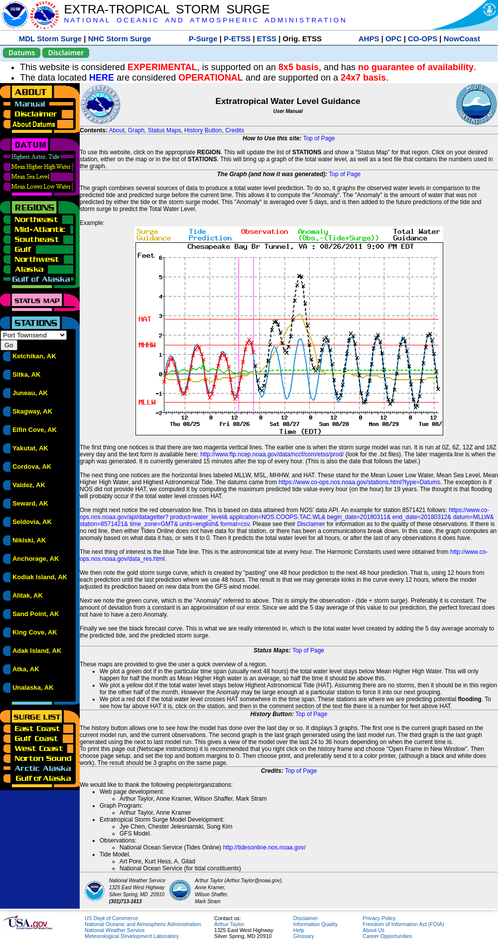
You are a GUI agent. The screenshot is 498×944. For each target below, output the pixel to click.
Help (298, 930)
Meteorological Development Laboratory (132, 936)
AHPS (369, 38)
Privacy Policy (379, 918)
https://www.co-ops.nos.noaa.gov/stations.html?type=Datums (360, 482)
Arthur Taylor (229, 924)
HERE (101, 78)
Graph (136, 130)
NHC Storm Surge (119, 38)
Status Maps (164, 130)
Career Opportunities (387, 936)
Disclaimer (66, 52)
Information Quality (315, 924)
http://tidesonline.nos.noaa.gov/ (264, 847)
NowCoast (462, 38)
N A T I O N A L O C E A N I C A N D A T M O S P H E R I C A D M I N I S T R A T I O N (204, 20)
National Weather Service (115, 930)
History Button (203, 130)
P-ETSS (237, 38)
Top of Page (319, 138)
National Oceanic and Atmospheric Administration (143, 924)
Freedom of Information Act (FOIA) (403, 924)
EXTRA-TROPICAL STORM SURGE (166, 9)
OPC (393, 38)
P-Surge (203, 38)
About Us (373, 930)
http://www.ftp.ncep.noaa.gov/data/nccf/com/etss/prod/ (272, 454)
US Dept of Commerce (111, 918)
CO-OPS (422, 38)
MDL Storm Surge (50, 38)
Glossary (303, 936)
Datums (21, 52)
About (116, 130)
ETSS (266, 38)
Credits (234, 130)
